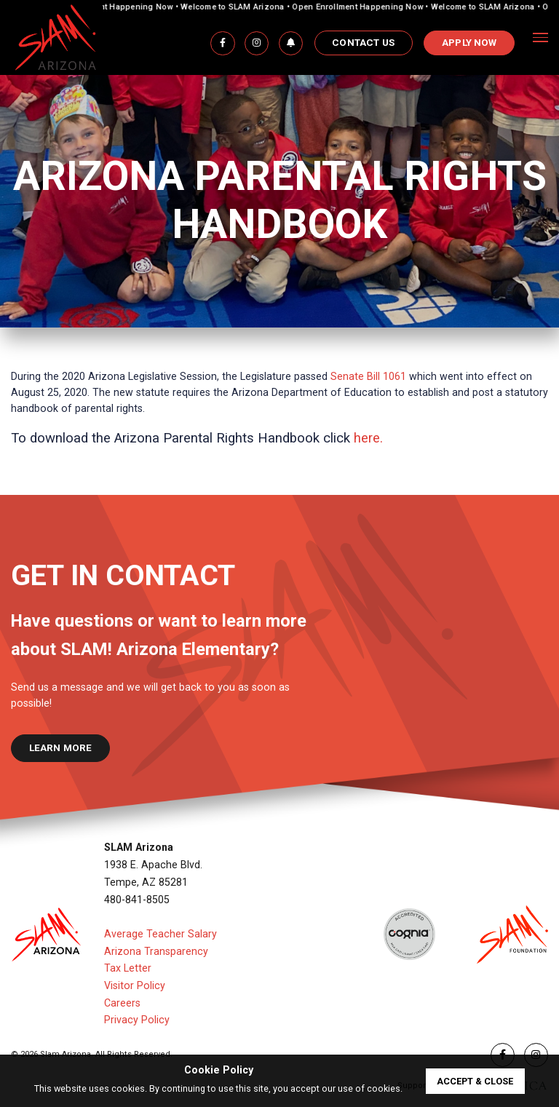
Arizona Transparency (156, 951)
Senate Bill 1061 (368, 376)
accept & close (475, 1081)
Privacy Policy (137, 1019)
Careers (122, 1003)
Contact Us (363, 42)
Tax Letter (127, 968)
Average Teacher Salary (160, 934)
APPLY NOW (469, 42)
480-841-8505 (137, 899)
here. (368, 438)
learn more (60, 747)
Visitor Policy (134, 985)
